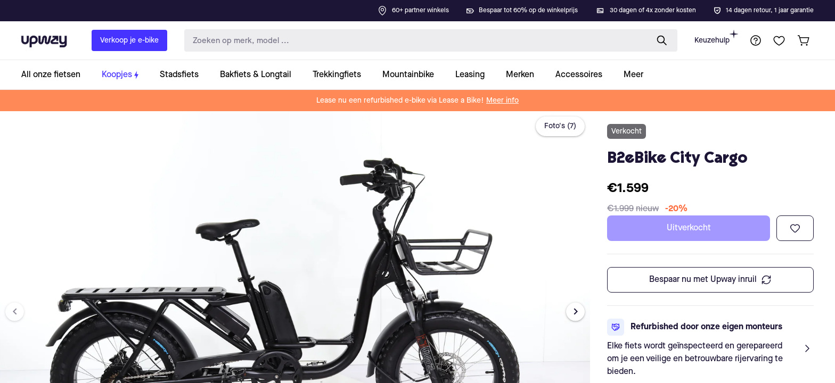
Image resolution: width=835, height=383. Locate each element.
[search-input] (414, 40)
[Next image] (575, 311)
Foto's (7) (560, 126)
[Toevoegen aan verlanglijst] (795, 228)
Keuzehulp (716, 37)
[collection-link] (56, 74)
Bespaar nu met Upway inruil (710, 279)
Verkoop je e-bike (129, 40)
